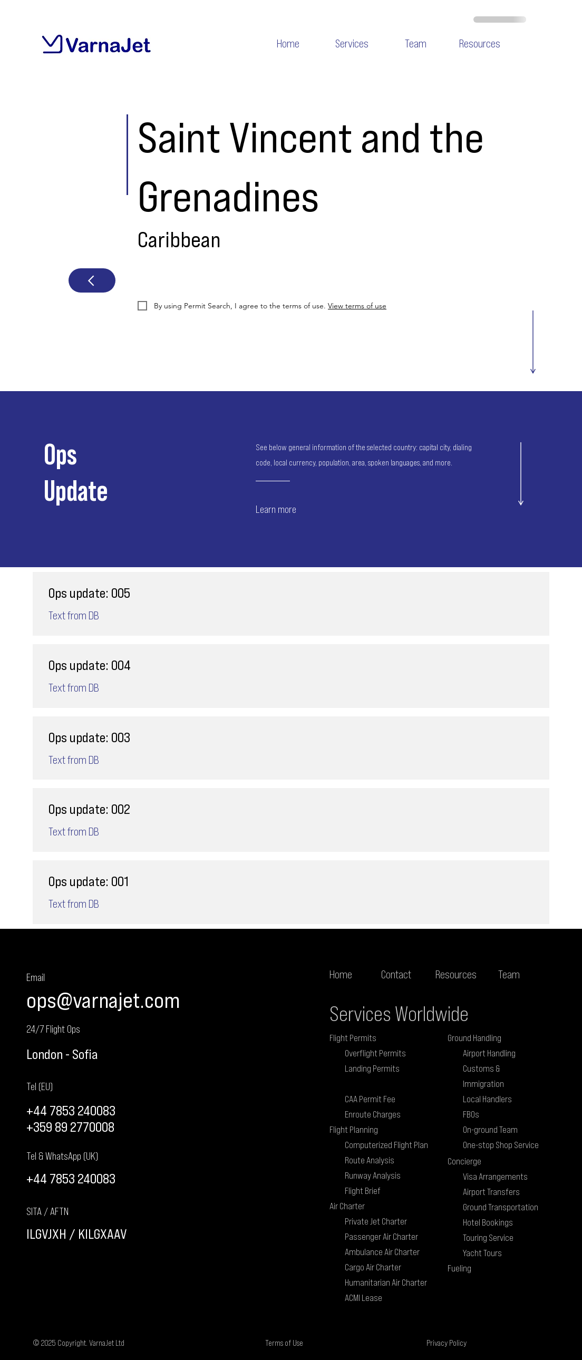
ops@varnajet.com (103, 1000)
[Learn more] (296, 509)
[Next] (92, 280)
